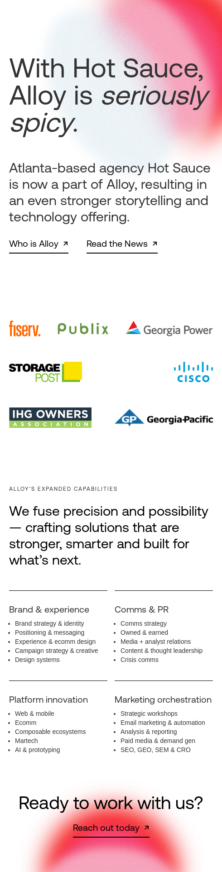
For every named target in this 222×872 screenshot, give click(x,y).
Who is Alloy (33, 243)
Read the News (117, 243)
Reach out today (106, 827)
